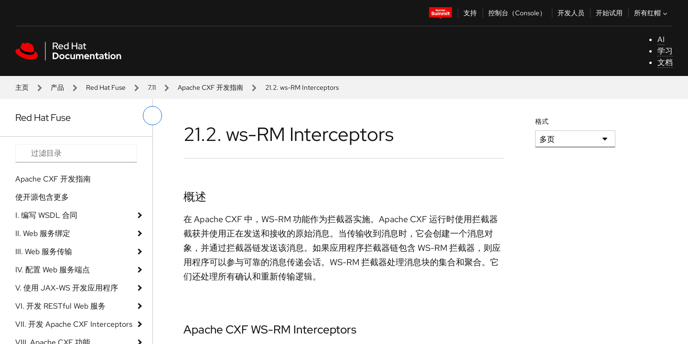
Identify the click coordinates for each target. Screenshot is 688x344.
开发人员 (571, 13)
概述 (194, 196)
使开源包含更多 (42, 197)
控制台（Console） (517, 13)
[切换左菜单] (152, 115)
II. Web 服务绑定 (42, 233)
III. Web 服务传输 (43, 252)
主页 (22, 87)
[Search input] (76, 153)
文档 (665, 62)
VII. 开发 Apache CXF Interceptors (73, 324)
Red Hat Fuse (106, 87)
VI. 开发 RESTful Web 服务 (60, 306)
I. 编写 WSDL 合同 (46, 215)
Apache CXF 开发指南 (210, 87)
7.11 (152, 87)
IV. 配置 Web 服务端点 (52, 270)
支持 (470, 13)
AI (661, 39)
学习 (665, 51)
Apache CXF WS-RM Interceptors (269, 329)
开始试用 (609, 13)
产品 (57, 87)
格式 (541, 121)
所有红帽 (651, 13)
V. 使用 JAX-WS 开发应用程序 (66, 288)
